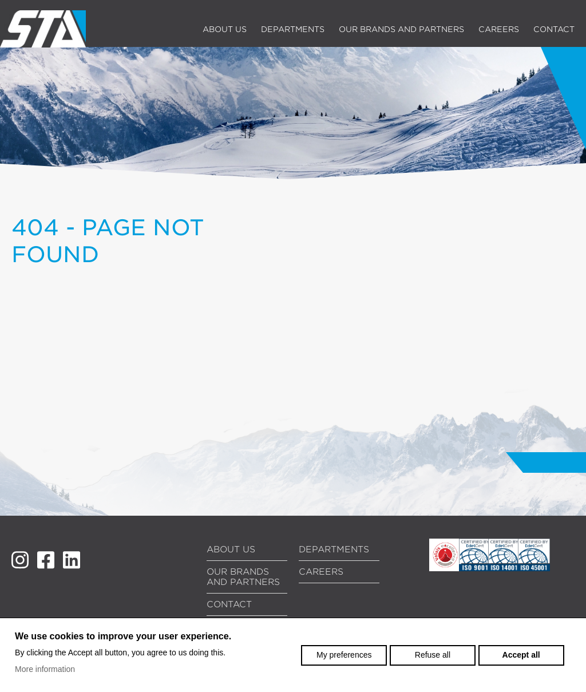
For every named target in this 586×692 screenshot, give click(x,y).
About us (225, 29)
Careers (498, 29)
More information (45, 669)
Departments (292, 29)
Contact (554, 29)
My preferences (343, 654)
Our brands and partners (401, 29)
